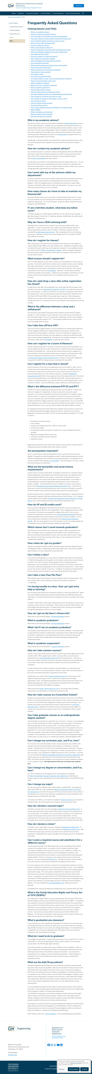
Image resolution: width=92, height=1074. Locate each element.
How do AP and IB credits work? (41, 67)
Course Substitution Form (56, 883)
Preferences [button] (62, 1069)
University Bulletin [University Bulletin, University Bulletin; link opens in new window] (50, 1014)
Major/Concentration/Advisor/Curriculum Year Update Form (61, 755)
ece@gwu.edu (12, 1055)
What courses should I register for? (42, 47)
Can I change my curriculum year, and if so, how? (46, 96)
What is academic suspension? (40, 87)
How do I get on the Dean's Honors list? (43, 81)
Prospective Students (32, 13)
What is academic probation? (40, 83)
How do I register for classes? (40, 45)
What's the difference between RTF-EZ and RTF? (46, 61)
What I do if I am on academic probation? (44, 85)
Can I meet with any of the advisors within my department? (49, 36)
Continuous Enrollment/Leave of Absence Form (43, 358)
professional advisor (70, 123)
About (14, 13)
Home (9, 17)
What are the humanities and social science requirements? (49, 65)
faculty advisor (63, 134)
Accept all (84, 1069)
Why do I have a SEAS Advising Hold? (43, 43)
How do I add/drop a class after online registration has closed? (51, 50)
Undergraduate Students (16, 26)
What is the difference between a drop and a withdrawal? (49, 52)
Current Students (46, 13)
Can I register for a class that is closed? (43, 58)
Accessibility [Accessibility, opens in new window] (54, 1068)
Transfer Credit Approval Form (58, 676)
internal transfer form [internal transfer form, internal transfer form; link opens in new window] (67, 800)
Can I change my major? (38, 101)
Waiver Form (53, 859)
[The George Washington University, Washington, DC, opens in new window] (13, 1067)
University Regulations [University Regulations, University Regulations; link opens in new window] (58, 616)
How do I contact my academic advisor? (43, 34)
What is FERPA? (36, 110)
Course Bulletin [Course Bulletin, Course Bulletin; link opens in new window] (54, 461)
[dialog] (74, 1066)
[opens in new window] (48, 1046)
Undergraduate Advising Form (49, 658)
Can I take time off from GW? (40, 54)
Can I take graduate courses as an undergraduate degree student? (51, 94)
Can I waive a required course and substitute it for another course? (51, 107)
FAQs (11, 41)
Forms (11, 37)
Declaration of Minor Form (71, 827)
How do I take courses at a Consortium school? (45, 92)
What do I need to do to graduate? (42, 114)
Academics (21, 13)
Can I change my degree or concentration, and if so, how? (49, 98)
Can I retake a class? (37, 74)
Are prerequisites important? (40, 63)
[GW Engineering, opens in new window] (26, 1028)
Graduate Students (15, 30)
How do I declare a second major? (42, 103)
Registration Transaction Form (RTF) (55, 289)
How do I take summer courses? (41, 90)
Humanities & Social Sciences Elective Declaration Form (53, 486)
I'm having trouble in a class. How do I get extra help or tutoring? (51, 78)
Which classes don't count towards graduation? (46, 70)
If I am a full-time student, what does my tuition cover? (47, 41)
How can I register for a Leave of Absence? (44, 56)
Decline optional (73, 1069)
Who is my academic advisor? (40, 32)
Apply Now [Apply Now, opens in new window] (79, 5)
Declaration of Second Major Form (69, 809)
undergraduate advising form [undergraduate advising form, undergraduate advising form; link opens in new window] (45, 232)
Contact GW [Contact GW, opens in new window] (48, 1068)
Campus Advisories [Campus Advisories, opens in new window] (53, 1066)
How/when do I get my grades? (41, 72)
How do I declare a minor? (39, 105)
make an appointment (39, 158)
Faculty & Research (58, 13)
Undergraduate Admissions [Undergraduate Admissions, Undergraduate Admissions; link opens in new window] (65, 514)
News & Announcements (73, 13)
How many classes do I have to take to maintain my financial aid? (51, 38)
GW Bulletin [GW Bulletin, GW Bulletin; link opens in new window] (52, 270)
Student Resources (15, 34)
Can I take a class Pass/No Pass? (41, 76)
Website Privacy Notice (76, 1063)
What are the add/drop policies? (41, 116)
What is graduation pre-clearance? (42, 112)
